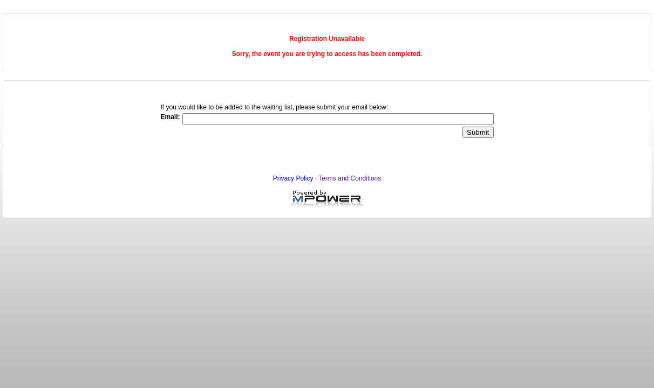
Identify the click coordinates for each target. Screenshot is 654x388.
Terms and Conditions (349, 178)
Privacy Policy (293, 178)
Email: (170, 117)
